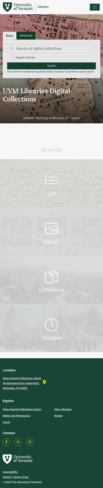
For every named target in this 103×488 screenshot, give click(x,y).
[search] (51, 65)
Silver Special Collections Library (22, 409)
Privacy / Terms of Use (15, 477)
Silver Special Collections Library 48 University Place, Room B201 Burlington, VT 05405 (22, 383)
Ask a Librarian (63, 409)
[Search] (51, 48)
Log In (6, 422)
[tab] (25, 35)
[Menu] (94, 7)
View (75, 118)
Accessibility (10, 471)
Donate (58, 415)
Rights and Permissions (16, 415)
